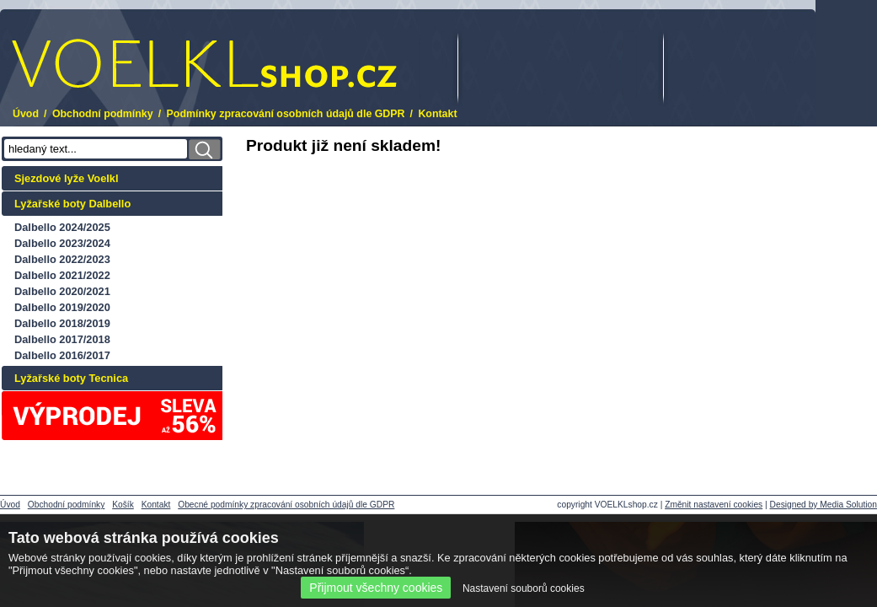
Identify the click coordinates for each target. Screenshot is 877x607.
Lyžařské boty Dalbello (72, 203)
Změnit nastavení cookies (713, 504)
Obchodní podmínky (102, 114)
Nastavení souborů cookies (524, 588)
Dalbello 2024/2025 (62, 227)
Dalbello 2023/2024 (62, 243)
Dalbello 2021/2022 (62, 275)
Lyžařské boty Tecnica (71, 378)
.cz (204, 63)
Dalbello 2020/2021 (62, 291)
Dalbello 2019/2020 (62, 307)
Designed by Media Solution (823, 504)
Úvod (26, 114)
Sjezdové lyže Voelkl (66, 178)
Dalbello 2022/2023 (62, 259)
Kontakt (437, 114)
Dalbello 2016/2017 (62, 355)
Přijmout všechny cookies (375, 587)
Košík (123, 504)
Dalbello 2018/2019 (62, 323)
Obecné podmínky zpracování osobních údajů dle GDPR (286, 504)
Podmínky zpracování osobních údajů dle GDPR (286, 114)
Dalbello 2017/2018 (62, 339)
